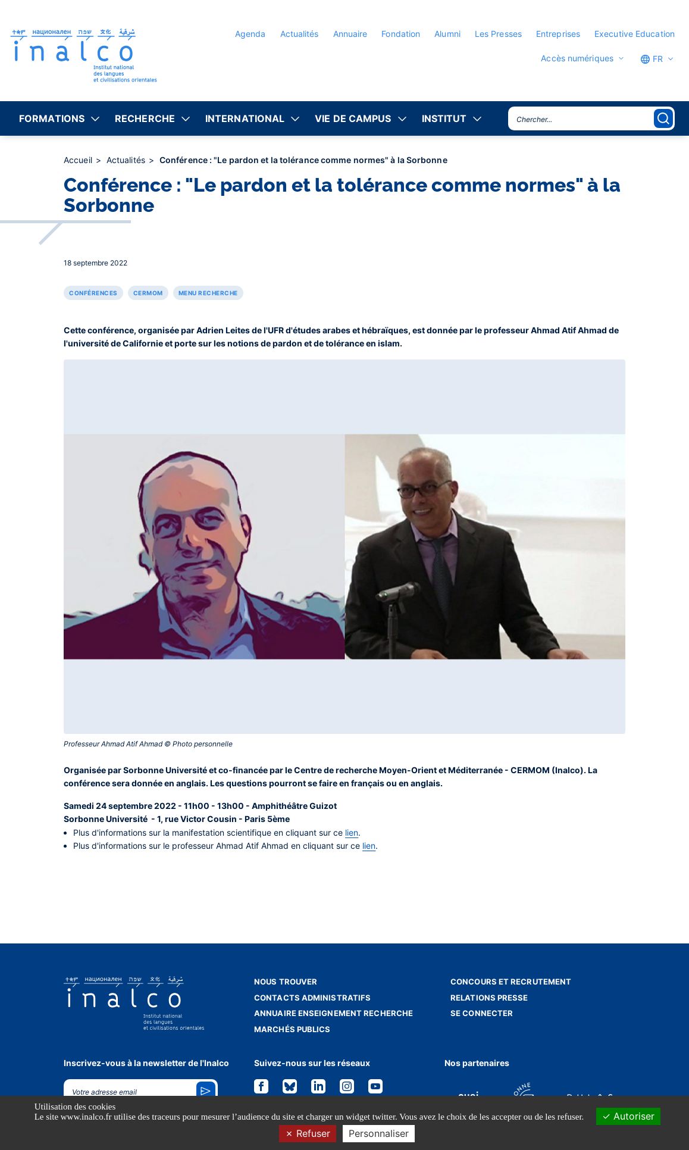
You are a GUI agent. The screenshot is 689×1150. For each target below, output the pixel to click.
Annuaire (350, 34)
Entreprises (558, 34)
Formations (51, 118)
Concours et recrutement (510, 981)
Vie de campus (353, 118)
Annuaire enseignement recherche (333, 1013)
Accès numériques (577, 58)
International (244, 118)
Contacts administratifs (312, 997)
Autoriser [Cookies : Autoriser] (628, 1116)
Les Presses (498, 34)
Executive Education (634, 34)
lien (351, 832)
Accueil (79, 160)
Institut (444, 118)
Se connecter (481, 1013)
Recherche (145, 118)
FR (651, 59)
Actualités (299, 34)
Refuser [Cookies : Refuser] (307, 1133)
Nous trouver (285, 981)
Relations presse (489, 997)
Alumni (447, 34)
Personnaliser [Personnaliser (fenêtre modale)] (379, 1133)
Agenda (250, 34)
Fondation (400, 34)
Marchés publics (292, 1029)
